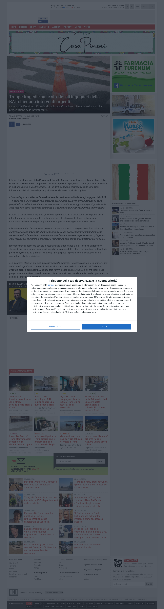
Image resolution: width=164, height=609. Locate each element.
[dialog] (82, 304)
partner (51, 285)
